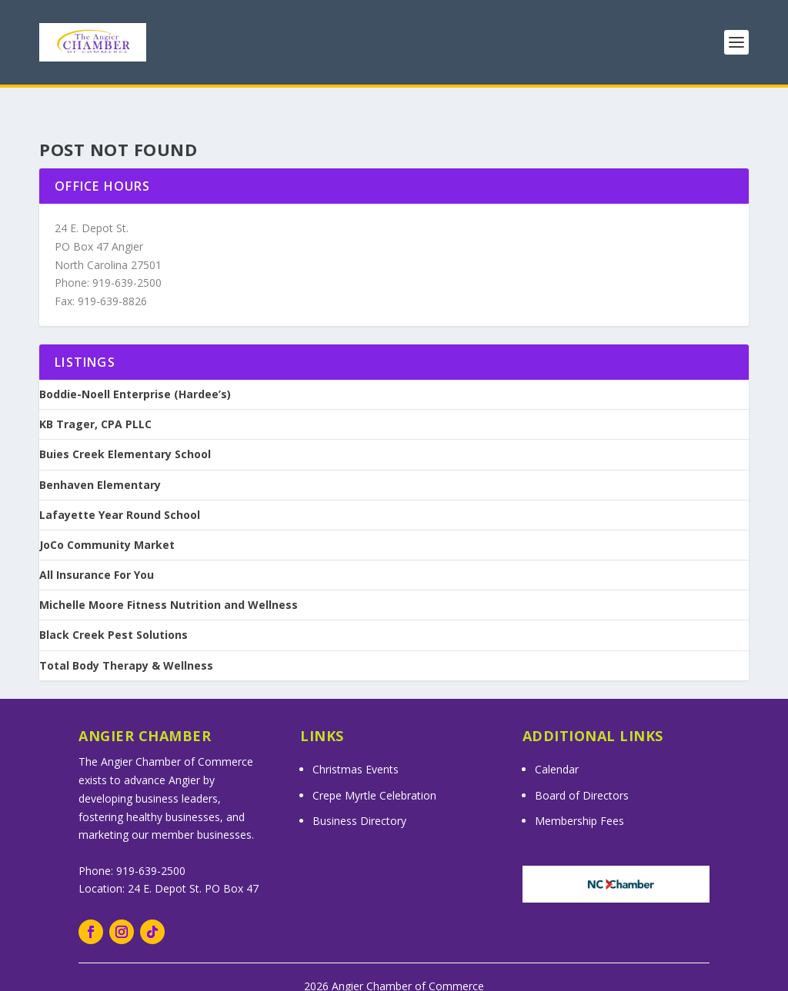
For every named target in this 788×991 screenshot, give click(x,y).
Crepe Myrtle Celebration (374, 774)
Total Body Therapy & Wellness (126, 645)
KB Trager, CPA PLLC (95, 404)
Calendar (557, 749)
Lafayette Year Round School (119, 494)
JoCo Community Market (107, 525)
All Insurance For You (96, 555)
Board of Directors (582, 774)
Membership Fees (579, 800)
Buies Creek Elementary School (125, 434)
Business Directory (359, 800)
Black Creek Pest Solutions (113, 615)
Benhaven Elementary (100, 464)
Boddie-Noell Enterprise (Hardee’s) (135, 374)
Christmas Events (355, 749)
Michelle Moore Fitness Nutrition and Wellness (168, 585)
